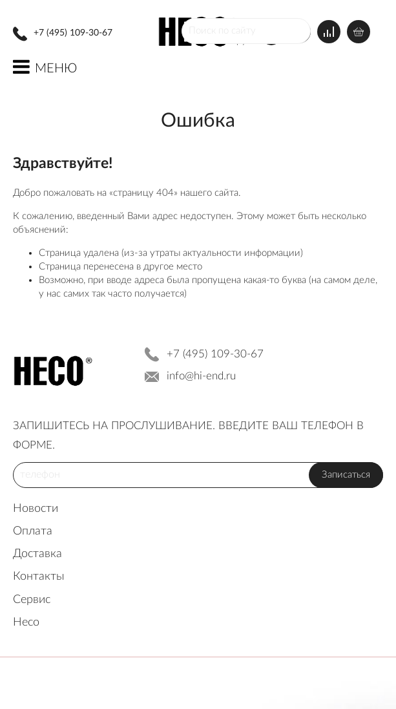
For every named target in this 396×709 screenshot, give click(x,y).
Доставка (37, 554)
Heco (26, 622)
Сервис (31, 600)
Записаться (346, 475)
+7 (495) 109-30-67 (73, 32)
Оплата (32, 531)
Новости (35, 508)
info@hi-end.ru (201, 375)
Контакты (39, 576)
